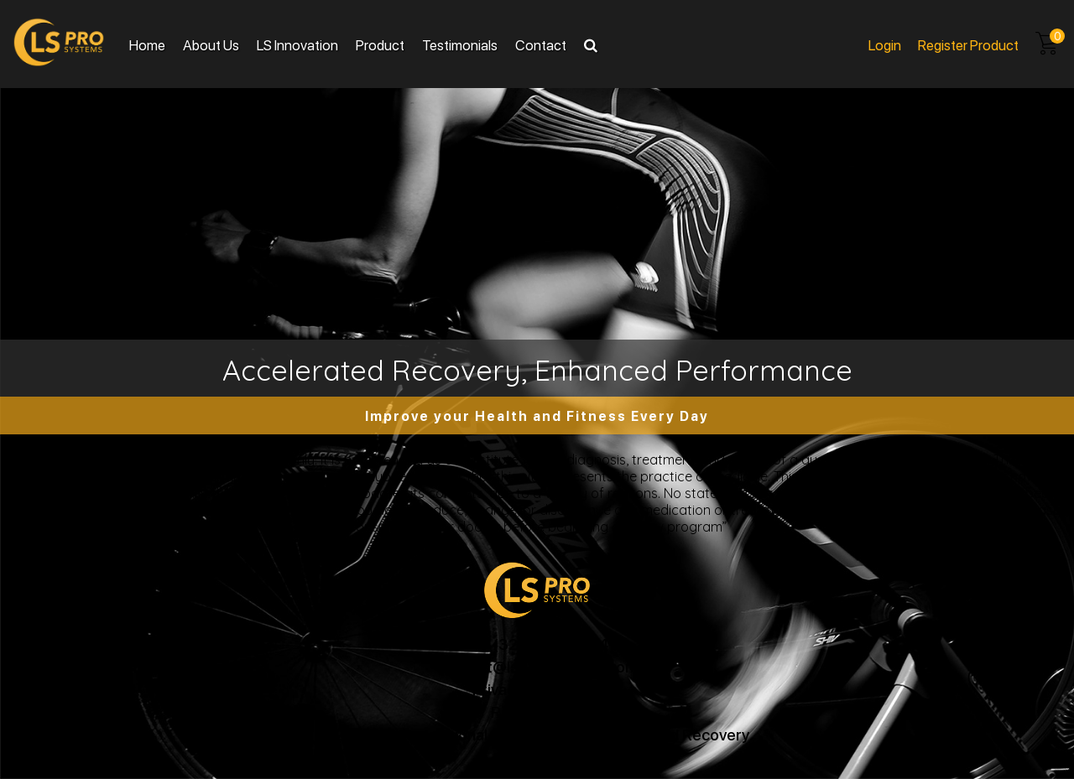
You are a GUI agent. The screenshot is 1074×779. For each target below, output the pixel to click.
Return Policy (537, 711)
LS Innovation (297, 44)
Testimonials (460, 44)
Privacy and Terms (537, 688)
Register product (968, 44)
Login (884, 44)
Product (380, 44)
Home (147, 44)
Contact (540, 44)
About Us (211, 44)
